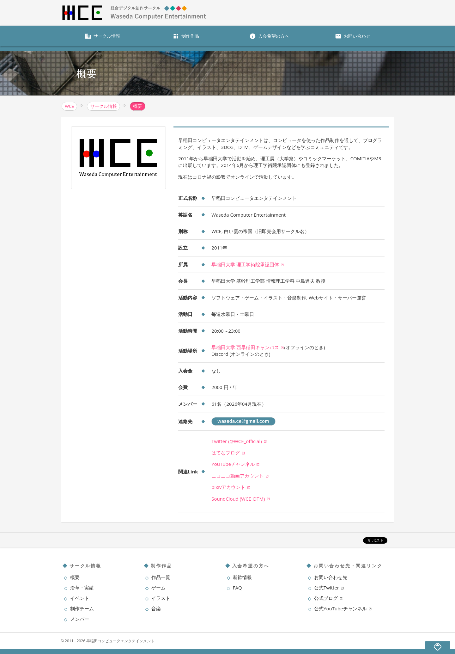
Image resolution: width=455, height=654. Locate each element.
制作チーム (82, 608)
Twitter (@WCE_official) (239, 441)
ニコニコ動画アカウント (240, 475)
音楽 (156, 608)
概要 (75, 577)
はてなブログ (228, 452)
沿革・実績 (82, 587)
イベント (79, 598)
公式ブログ (328, 598)
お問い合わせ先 (330, 577)
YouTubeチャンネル (235, 464)
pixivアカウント (230, 487)
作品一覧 (160, 577)
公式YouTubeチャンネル (343, 608)
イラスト (160, 598)
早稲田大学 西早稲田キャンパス (247, 347)
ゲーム (158, 587)
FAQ (237, 587)
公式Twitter (329, 587)
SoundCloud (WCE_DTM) (240, 499)
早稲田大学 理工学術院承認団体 (247, 264)
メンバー (79, 619)
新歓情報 (242, 577)
